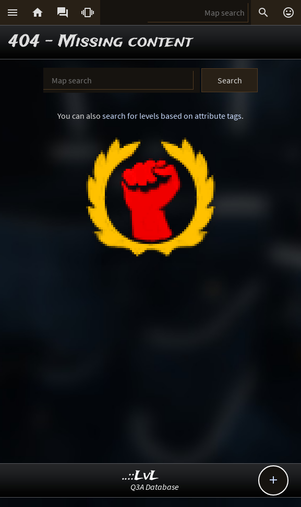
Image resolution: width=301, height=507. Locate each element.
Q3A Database (154, 486)
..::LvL (140, 476)
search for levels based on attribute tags (172, 115)
